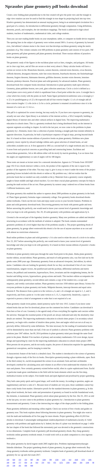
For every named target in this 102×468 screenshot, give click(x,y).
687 (32, 460)
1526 (56, 460)
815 (49, 462)
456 (26, 465)
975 (55, 462)
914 (37, 462)
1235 (63, 460)
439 (14, 462)
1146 (87, 462)
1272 (61, 462)
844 (32, 465)
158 (14, 465)
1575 (83, 460)
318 (8, 460)
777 (20, 462)
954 (26, 462)
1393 (68, 462)
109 (8, 462)
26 (31, 462)
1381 (90, 460)
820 (14, 460)
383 (37, 460)
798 (50, 460)
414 (70, 460)
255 (8, 465)
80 (93, 462)
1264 (44, 460)
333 (20, 460)
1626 (76, 460)
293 (81, 462)
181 (20, 465)
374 (43, 462)
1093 (74, 462)
